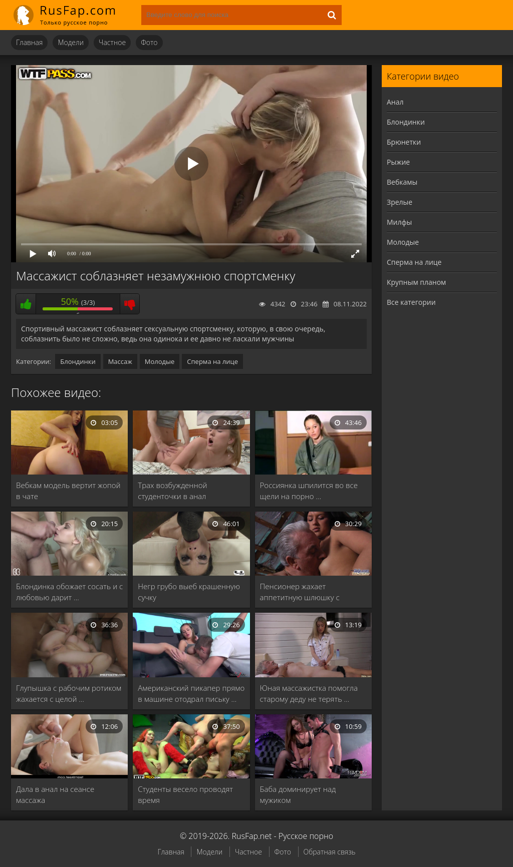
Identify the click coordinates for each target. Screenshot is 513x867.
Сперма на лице (212, 361)
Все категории (411, 302)
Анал (395, 102)
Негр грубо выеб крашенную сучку (189, 591)
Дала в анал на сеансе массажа (55, 794)
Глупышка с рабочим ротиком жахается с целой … (68, 693)
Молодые (160, 361)
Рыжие (398, 162)
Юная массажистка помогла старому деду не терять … (309, 693)
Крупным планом (416, 282)
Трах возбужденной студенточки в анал (172, 490)
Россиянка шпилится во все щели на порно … (309, 490)
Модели (71, 42)
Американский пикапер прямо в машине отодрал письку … (191, 693)
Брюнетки (404, 142)
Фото (149, 42)
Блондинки (77, 361)
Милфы (399, 222)
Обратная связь (330, 851)
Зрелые (399, 202)
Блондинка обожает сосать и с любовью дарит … (69, 591)
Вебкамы (402, 182)
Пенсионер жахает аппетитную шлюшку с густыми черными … (300, 592)
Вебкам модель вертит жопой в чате (68, 490)
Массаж (120, 361)
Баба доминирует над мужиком (298, 794)
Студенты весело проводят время (185, 794)
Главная (29, 42)
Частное (112, 42)
